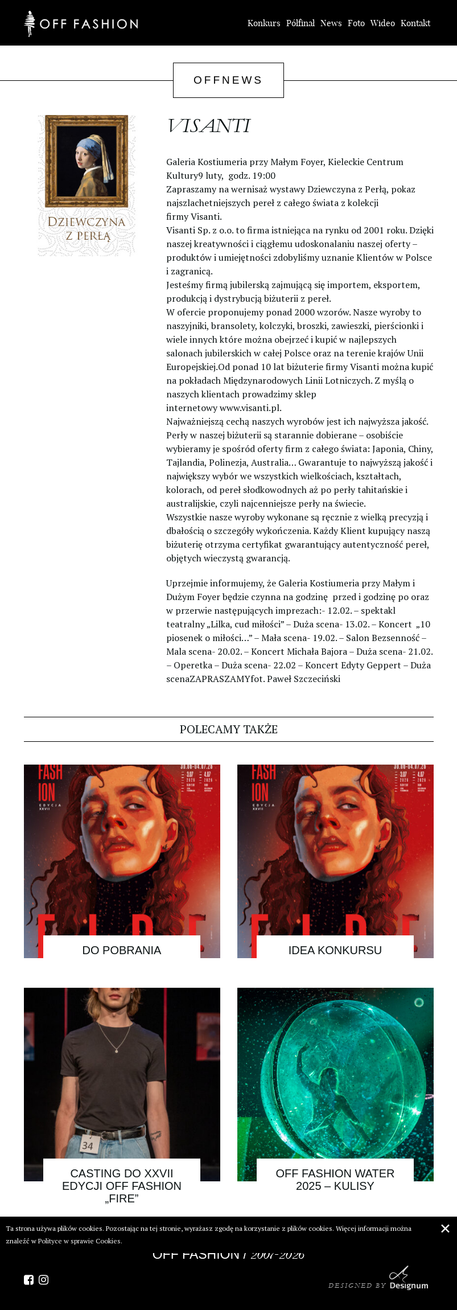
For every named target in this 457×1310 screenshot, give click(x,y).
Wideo (382, 23)
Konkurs (264, 23)
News (331, 23)
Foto (356, 23)
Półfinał (300, 23)
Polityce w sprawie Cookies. (80, 1241)
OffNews (228, 80)
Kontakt (415, 23)
